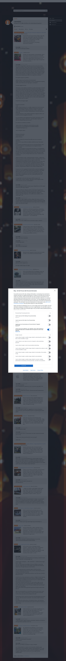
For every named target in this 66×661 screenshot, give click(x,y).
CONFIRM (23, 365)
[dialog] (33, 330)
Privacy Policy (40, 370)
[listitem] (33, 313)
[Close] (55, 291)
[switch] (49, 316)
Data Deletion (25, 370)
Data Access (32, 370)
